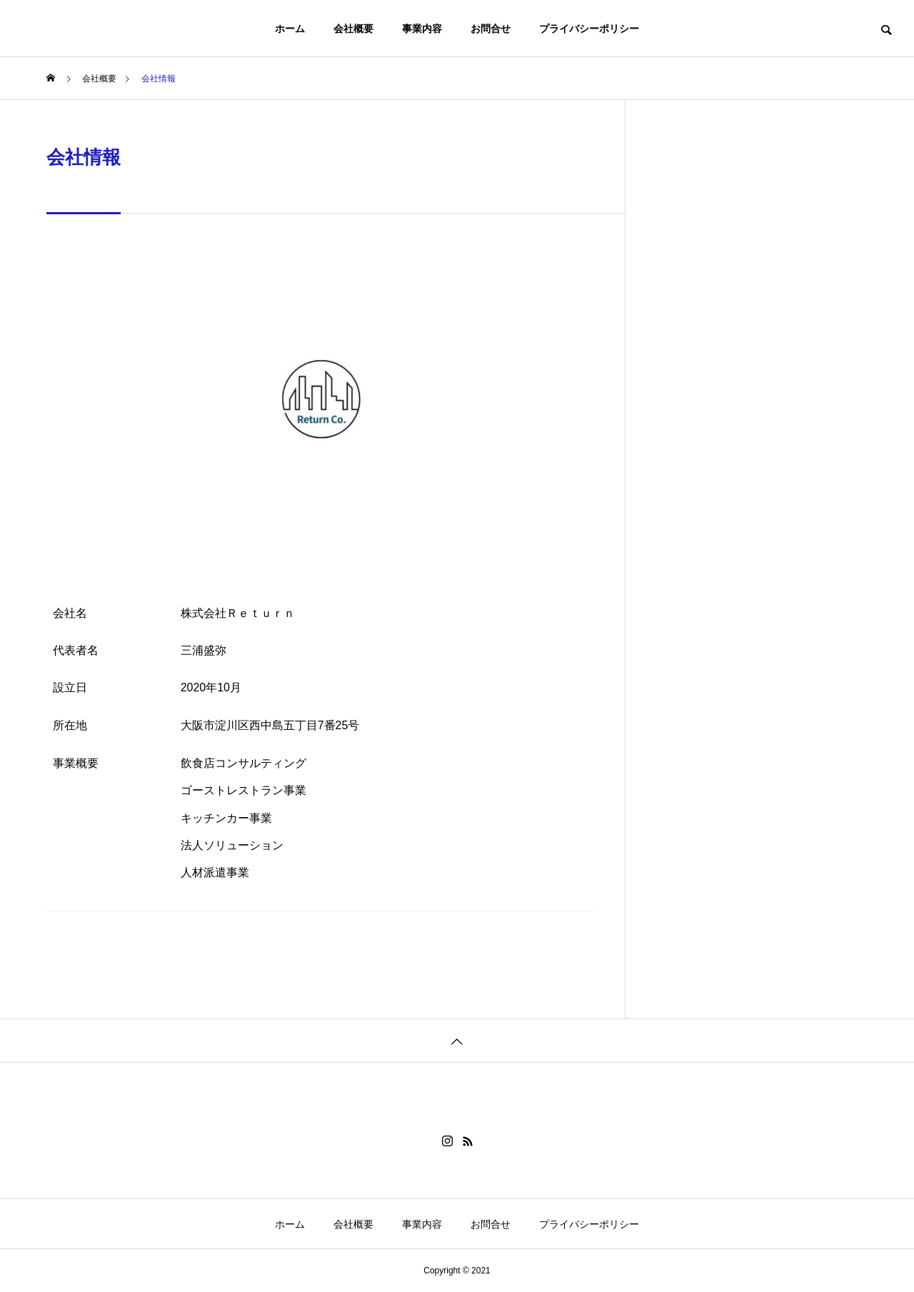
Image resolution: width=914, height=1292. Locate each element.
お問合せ (491, 28)
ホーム (290, 28)
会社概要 (353, 28)
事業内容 (422, 28)
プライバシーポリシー (589, 28)
